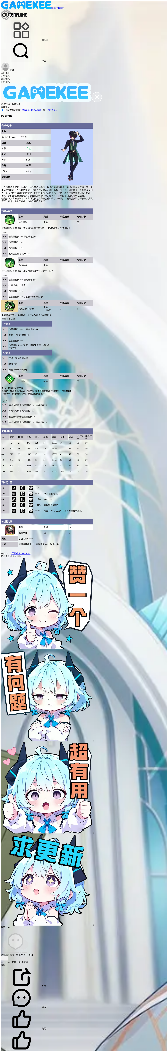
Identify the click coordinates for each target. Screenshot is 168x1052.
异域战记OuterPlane (20, 553)
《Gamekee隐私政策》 (32, 110)
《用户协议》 (51, 110)
